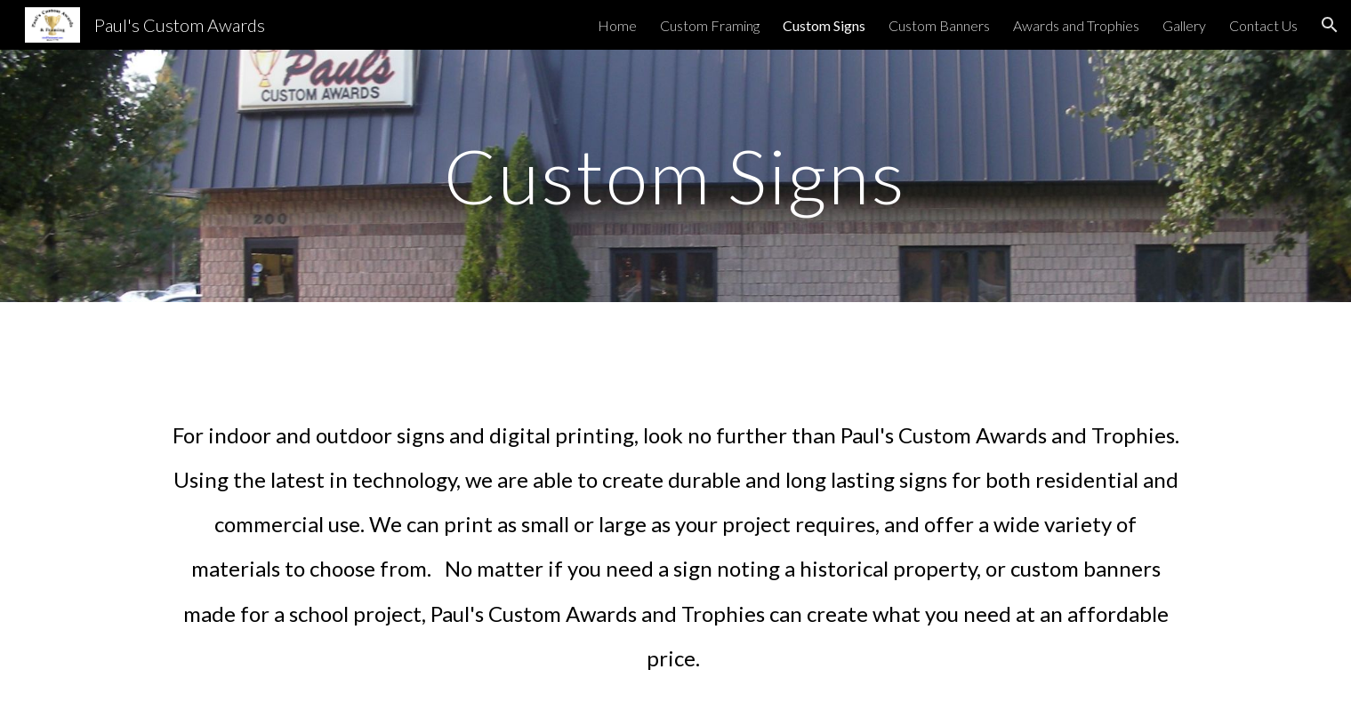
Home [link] (617, 25)
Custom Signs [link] (824, 25)
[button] (1329, 25)
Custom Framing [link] (710, 25)
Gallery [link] (1184, 25)
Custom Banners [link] (939, 25)
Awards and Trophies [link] (1076, 25)
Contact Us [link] (1263, 25)
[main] (676, 175)
